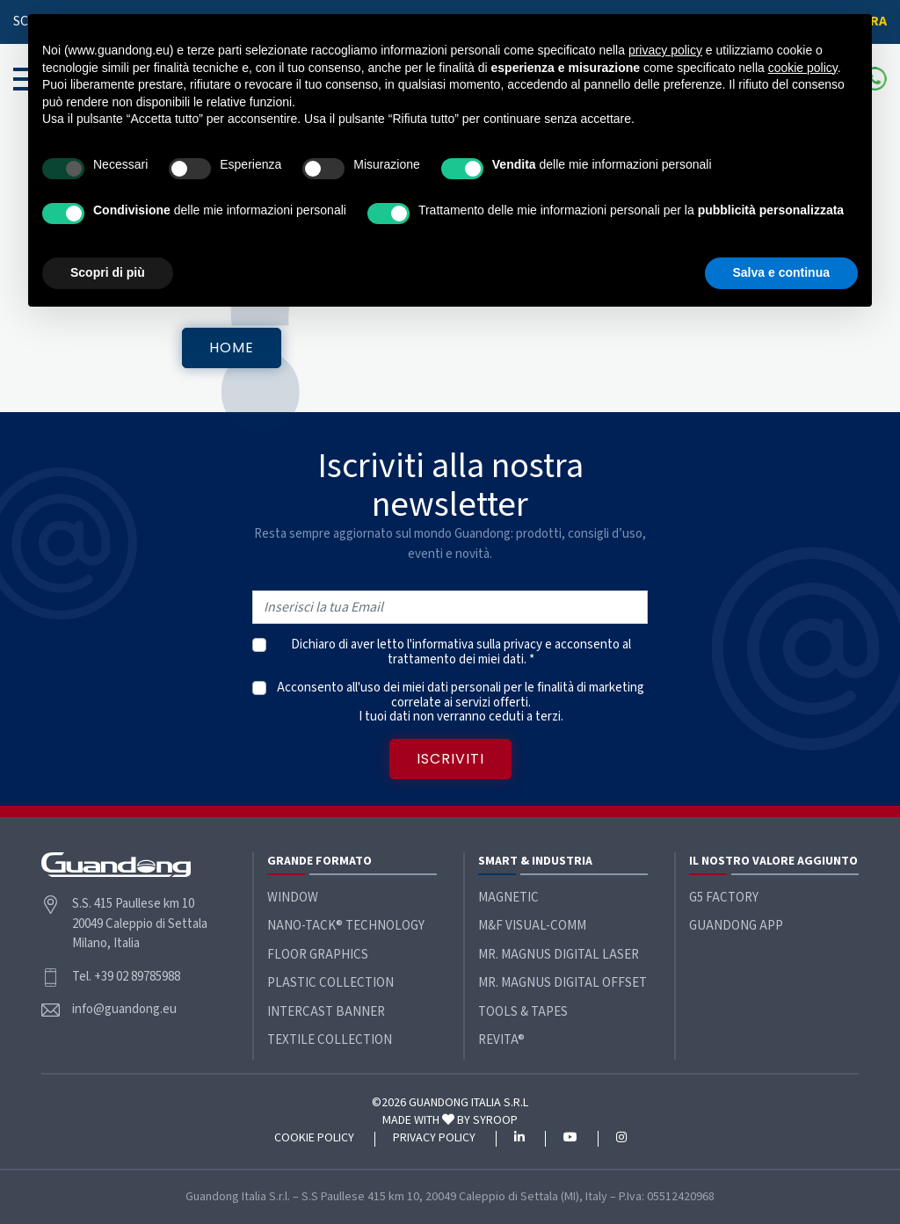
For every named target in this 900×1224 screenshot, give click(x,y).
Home (231, 347)
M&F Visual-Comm (532, 925)
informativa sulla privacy (477, 644)
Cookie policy (314, 1139)
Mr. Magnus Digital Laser (558, 954)
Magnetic (508, 897)
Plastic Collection (330, 982)
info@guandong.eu (124, 1009)
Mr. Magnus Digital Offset (562, 982)
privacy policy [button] (665, 50)
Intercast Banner (326, 1011)
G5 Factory (723, 897)
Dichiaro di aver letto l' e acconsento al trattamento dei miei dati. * (461, 652)
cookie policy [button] (803, 68)
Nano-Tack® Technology (346, 925)
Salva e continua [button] (781, 272)
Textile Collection (329, 1040)
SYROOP (495, 1120)
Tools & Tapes (523, 1011)
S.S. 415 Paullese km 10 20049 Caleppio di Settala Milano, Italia (139, 923)
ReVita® (501, 1040)
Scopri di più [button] (107, 272)
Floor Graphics (317, 954)
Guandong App (736, 925)
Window (292, 897)
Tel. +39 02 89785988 (126, 976)
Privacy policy (434, 1139)
